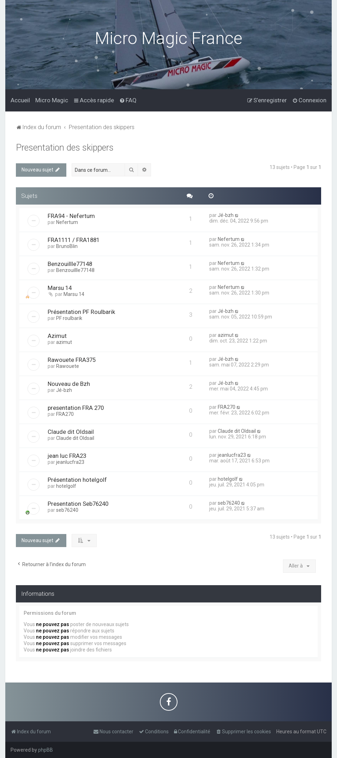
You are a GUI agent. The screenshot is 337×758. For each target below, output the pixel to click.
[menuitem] (20, 100)
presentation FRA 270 (76, 406)
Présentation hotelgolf (77, 478)
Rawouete (67, 365)
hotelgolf (66, 485)
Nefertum (67, 221)
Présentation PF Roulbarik (81, 310)
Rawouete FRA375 (72, 358)
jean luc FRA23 (67, 454)
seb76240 (67, 509)
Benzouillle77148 (70, 262)
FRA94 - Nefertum (71, 214)
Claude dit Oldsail (71, 430)
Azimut (57, 334)
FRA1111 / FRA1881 (74, 238)
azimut (64, 341)
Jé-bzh (226, 214)
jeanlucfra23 (70, 461)
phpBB (45, 750)
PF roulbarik (69, 317)
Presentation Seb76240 (78, 502)
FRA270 (65, 413)
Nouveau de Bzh (69, 382)
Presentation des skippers (65, 147)
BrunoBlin (67, 245)
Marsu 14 (60, 286)
